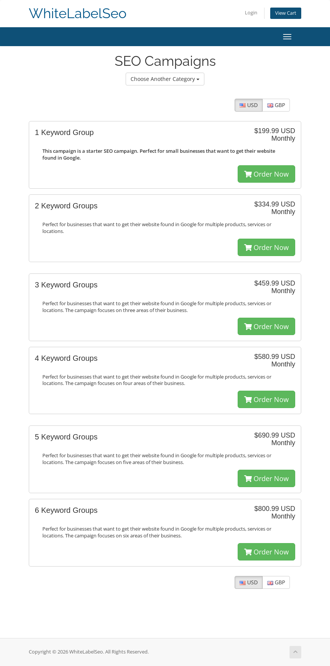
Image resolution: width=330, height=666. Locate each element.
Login (251, 12)
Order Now (266, 174)
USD (249, 105)
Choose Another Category (165, 78)
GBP (276, 105)
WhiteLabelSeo (77, 13)
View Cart (285, 13)
